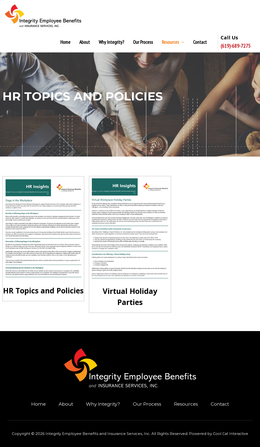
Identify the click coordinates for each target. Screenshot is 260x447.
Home (65, 42)
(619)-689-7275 (236, 46)
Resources (170, 42)
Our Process (143, 42)
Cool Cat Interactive (230, 433)
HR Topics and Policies (43, 291)
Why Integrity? (111, 42)
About (84, 42)
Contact (200, 42)
